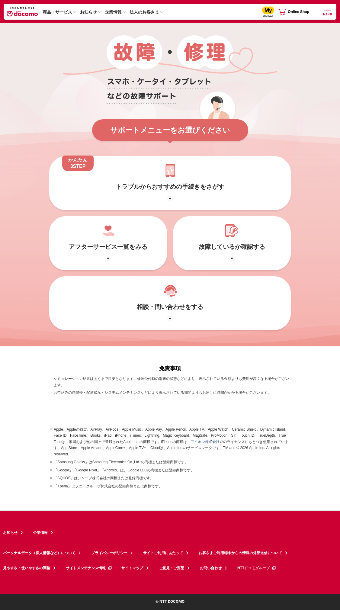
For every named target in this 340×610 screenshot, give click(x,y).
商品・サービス (57, 12)
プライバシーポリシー (109, 553)
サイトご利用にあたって (163, 553)
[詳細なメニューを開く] (327, 11)
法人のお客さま (144, 12)
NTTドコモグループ (256, 568)
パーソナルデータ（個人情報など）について (39, 553)
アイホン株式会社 (205, 442)
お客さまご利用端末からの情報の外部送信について (240, 553)
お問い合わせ (211, 568)
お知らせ (88, 12)
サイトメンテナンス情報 (89, 568)
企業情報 (113, 12)
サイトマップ (132, 568)
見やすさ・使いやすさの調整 (26, 568)
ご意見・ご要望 (171, 568)
